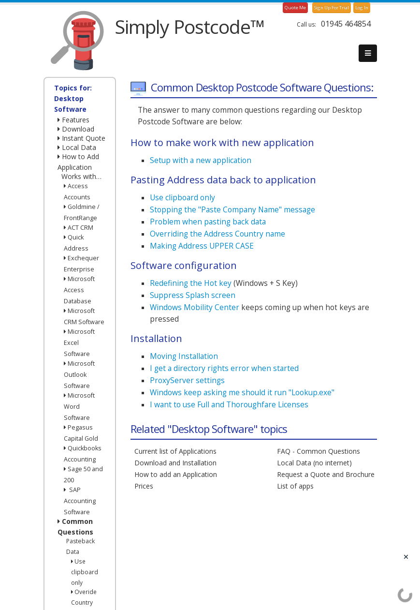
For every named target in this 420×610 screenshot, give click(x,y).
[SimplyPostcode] (74, 40)
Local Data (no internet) (314, 462)
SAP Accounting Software (80, 501)
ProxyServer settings (187, 380)
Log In (361, 7)
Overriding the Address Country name (217, 233)
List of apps (295, 486)
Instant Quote (81, 138)
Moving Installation (184, 356)
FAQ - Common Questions (318, 451)
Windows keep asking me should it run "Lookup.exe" (242, 392)
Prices (143, 486)
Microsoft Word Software (79, 406)
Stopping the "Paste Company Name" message (232, 209)
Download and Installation (175, 462)
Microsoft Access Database (79, 290)
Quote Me (295, 7)
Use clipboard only (84, 571)
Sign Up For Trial (331, 7)
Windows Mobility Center (194, 307)
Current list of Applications (175, 451)
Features (73, 119)
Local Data (77, 147)
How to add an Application (175, 474)
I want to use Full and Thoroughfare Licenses (229, 404)
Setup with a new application (200, 160)
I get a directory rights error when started (224, 368)
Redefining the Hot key (191, 283)
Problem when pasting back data (208, 221)
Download (76, 129)
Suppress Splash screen (192, 295)
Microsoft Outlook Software (79, 374)
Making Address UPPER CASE (202, 245)
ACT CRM (78, 227)
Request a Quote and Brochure (326, 474)
